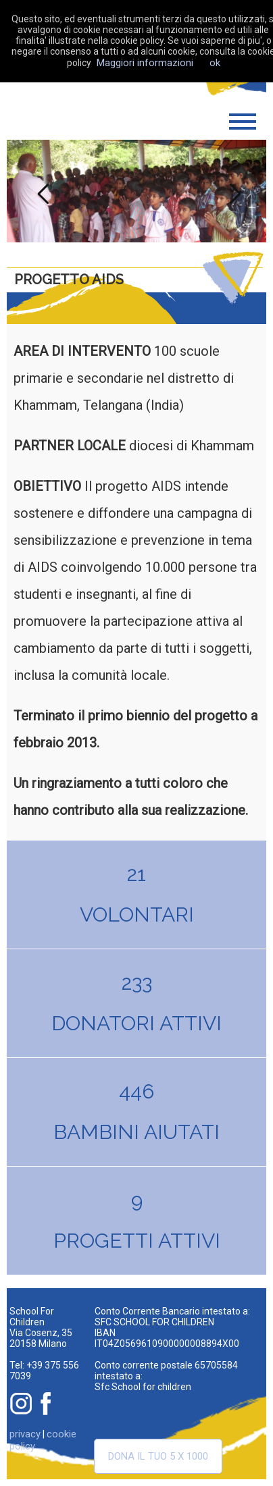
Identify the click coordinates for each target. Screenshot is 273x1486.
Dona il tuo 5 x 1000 (158, 1456)
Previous (39, 191)
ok (214, 63)
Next (233, 191)
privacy (25, 1434)
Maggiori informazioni (145, 63)
